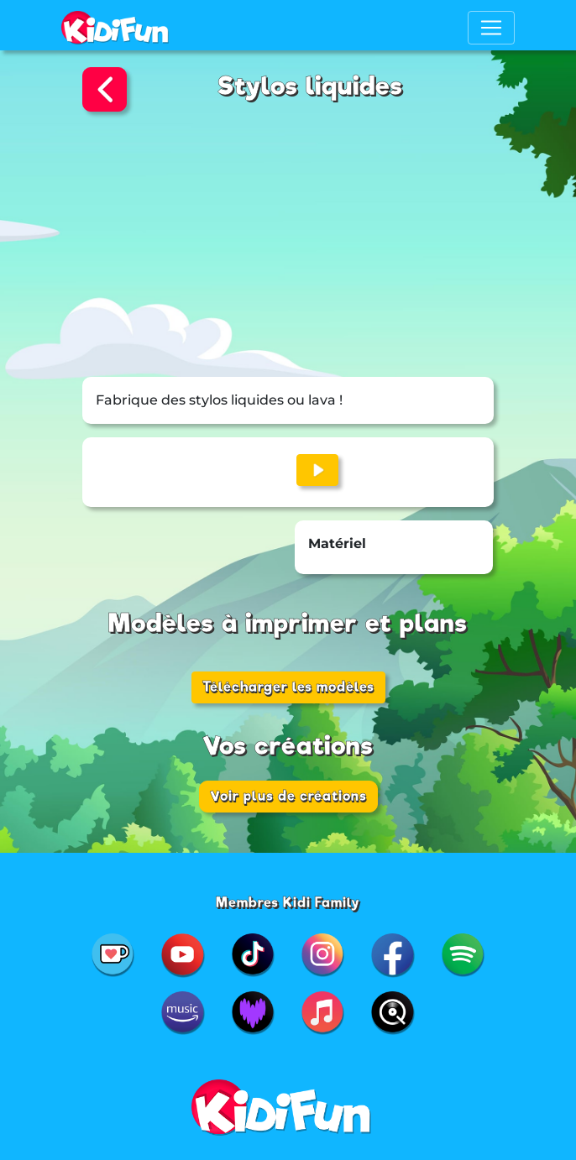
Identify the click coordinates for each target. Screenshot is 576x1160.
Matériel (337, 543)
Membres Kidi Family (288, 903)
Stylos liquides (310, 86)
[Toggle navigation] (491, 27)
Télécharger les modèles (288, 687)
